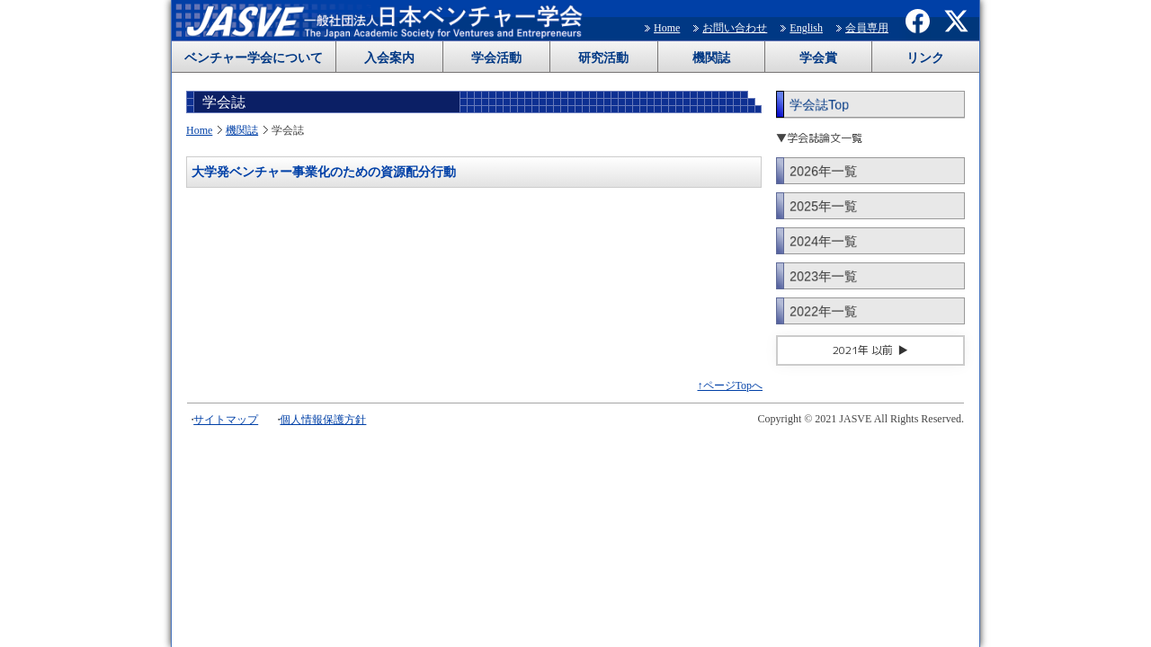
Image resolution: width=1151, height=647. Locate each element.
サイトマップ (225, 419)
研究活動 (603, 58)
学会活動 (496, 58)
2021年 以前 (863, 350)
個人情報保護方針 (323, 419)
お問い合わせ (734, 27)
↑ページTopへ (730, 385)
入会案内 (389, 58)
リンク (925, 58)
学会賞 (818, 58)
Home (667, 27)
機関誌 (711, 58)
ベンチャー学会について (253, 58)
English (806, 27)
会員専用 (866, 27)
